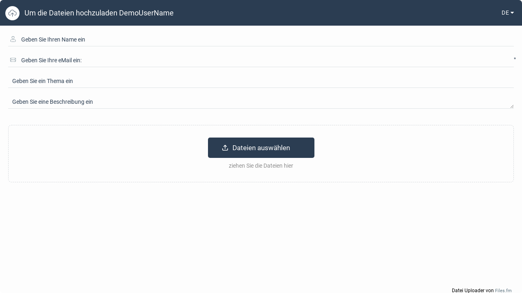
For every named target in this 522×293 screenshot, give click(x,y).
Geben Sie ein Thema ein (42, 81)
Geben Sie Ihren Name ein (53, 39)
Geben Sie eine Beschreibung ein (52, 102)
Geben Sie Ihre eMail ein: (51, 60)
